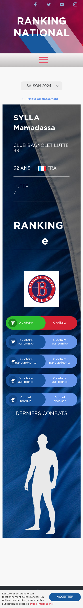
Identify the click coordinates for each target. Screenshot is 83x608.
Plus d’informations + (42, 604)
